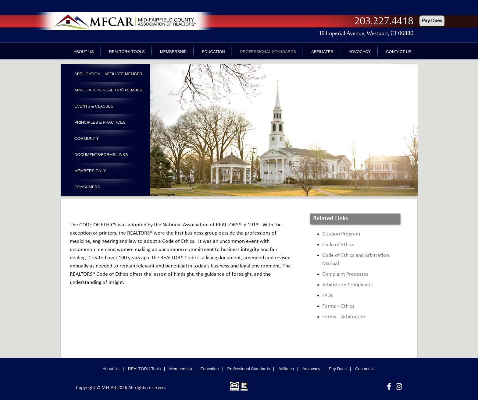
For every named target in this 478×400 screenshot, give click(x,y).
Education (213, 51)
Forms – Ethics (338, 306)
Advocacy (359, 51)
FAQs (327, 296)
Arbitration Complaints (347, 285)
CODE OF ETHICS (97, 225)
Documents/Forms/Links (101, 154)
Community (86, 138)
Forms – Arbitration (343, 317)
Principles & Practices (100, 122)
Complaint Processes (345, 274)
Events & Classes (93, 106)
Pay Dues (432, 21)
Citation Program (341, 234)
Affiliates (322, 51)
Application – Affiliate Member (108, 74)
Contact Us (398, 51)
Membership (173, 51)
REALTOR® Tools (127, 51)
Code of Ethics (338, 245)
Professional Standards (268, 51)
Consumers (87, 187)
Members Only (90, 170)
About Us (84, 51)
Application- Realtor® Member (108, 90)
